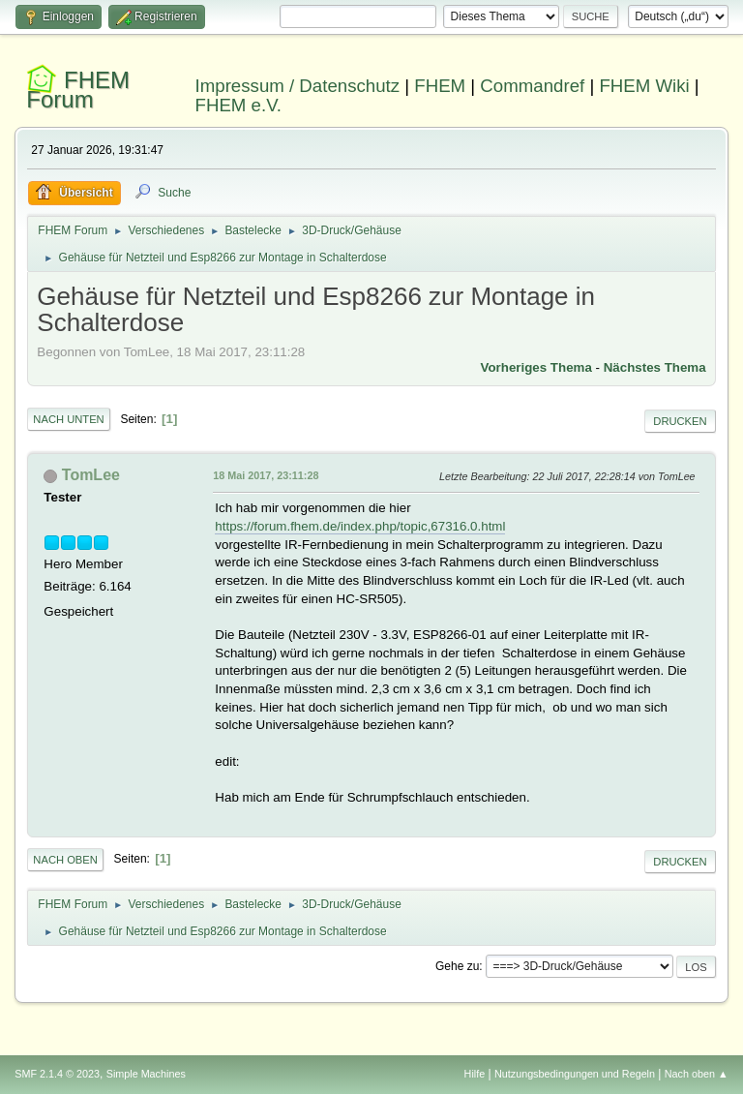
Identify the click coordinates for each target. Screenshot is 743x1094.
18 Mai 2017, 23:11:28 (265, 475)
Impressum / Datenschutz (298, 86)
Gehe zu (457, 966)
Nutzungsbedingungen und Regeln (574, 1073)
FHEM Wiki (644, 86)
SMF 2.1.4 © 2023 (57, 1073)
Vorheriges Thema (536, 367)
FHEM (439, 86)
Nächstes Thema (655, 367)
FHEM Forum (78, 89)
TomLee (91, 475)
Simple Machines (146, 1073)
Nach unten (68, 419)
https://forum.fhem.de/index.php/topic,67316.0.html (360, 526)
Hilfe (475, 1073)
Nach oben (65, 860)
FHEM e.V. (238, 105)
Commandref (532, 86)
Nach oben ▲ (696, 1073)
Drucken (679, 421)
